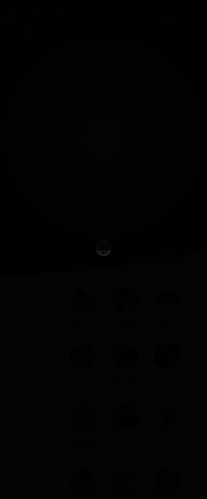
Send (56, 264)
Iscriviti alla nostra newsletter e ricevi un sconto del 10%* (88, 244)
